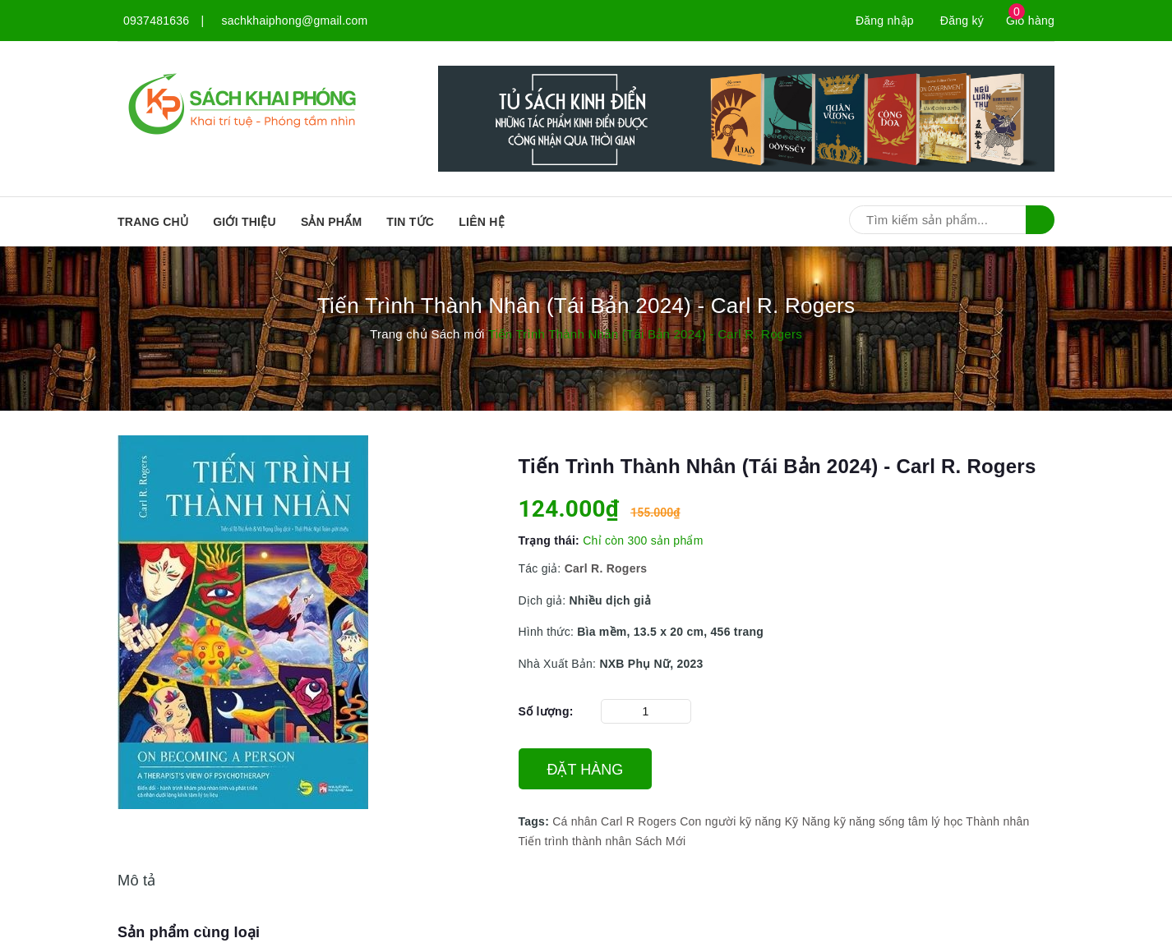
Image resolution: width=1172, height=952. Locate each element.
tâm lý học (935, 821)
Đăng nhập (885, 20)
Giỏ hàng (1030, 20)
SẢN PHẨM (331, 221)
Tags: (536, 821)
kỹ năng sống (869, 821)
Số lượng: (546, 711)
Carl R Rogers (638, 821)
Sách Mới (660, 841)
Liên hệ (482, 221)
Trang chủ (153, 221)
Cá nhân (575, 821)
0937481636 (156, 20)
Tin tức (410, 221)
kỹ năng (761, 821)
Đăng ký (962, 20)
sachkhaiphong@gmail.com (295, 20)
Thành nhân (997, 821)
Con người (708, 821)
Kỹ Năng (807, 821)
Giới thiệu (244, 221)
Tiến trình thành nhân (575, 841)
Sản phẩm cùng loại (189, 932)
